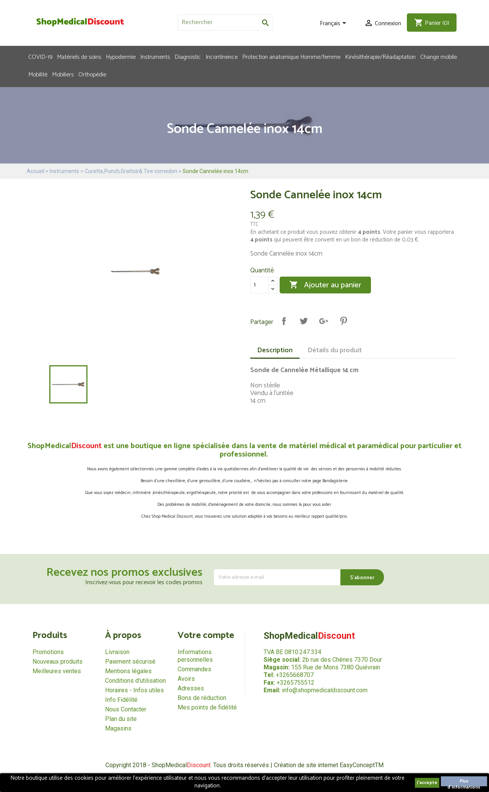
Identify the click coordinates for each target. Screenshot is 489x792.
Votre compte (206, 635)
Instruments (155, 56)
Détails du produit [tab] (335, 350)
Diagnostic (188, 56)
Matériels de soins (79, 56)
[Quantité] (259, 285)
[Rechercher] (225, 23)
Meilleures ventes (56, 671)
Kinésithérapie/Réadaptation (380, 56)
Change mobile (438, 56)
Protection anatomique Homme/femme (291, 56)
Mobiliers (63, 74)
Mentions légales (128, 671)
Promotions (48, 652)
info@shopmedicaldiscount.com (325, 690)
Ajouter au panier (325, 285)
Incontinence (222, 56)
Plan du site (121, 718)
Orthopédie (92, 74)
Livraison (117, 652)
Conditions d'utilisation (135, 680)
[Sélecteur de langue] (334, 23)
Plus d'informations (463, 781)
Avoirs (186, 678)
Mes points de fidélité (207, 707)
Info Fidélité (121, 699)
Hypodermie (121, 56)
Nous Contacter (125, 709)
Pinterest (343, 321)
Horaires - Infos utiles (134, 690)
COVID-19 (40, 56)
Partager (283, 321)
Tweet (303, 321)
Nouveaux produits (57, 661)
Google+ (323, 321)
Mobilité (37, 74)
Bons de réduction (202, 697)
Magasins (118, 728)
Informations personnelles (195, 655)
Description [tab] (275, 350)
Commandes (194, 669)
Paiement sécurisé (130, 661)
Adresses (191, 688)
